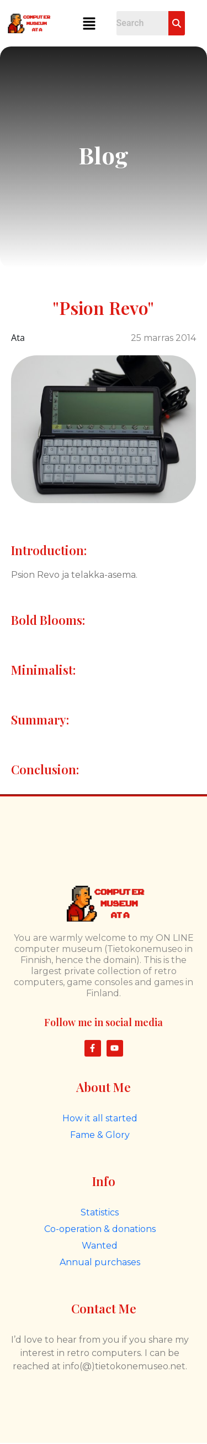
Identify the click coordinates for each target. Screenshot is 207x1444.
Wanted (100, 1245)
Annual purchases (100, 1262)
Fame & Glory (100, 1135)
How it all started (99, 1118)
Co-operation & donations (100, 1229)
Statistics (100, 1212)
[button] (89, 23)
